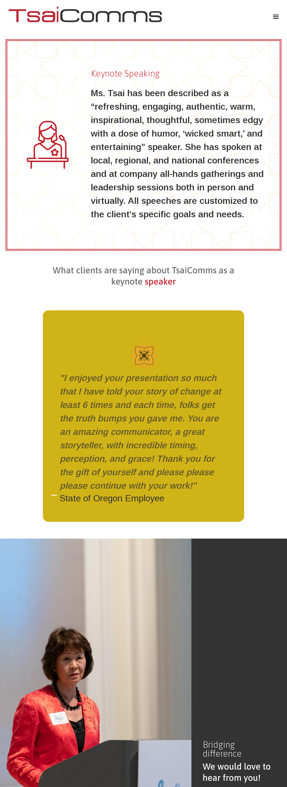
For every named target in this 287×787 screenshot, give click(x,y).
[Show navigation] (274, 17)
